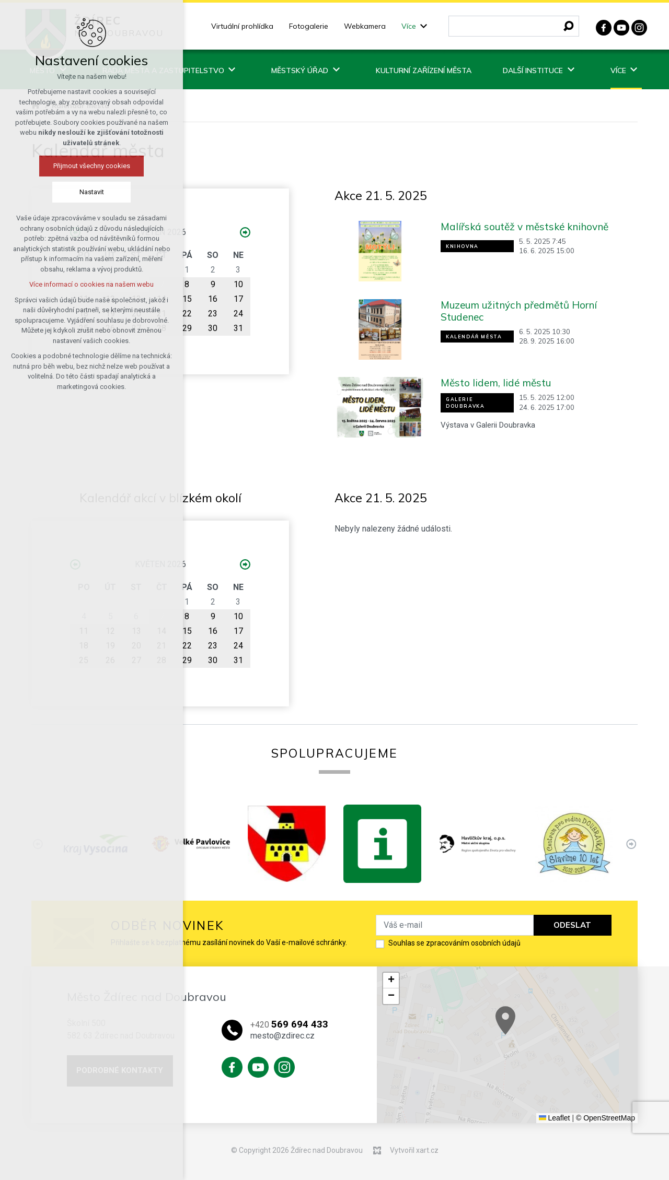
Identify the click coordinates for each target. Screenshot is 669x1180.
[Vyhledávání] (568, 26)
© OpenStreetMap (605, 1118)
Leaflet (554, 1118)
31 (238, 328)
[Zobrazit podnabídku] (424, 26)
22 (187, 313)
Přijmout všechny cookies (74, 166)
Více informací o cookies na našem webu (73, 284)
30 (212, 328)
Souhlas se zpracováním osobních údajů (454, 943)
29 (187, 328)
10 (238, 284)
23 (212, 313)
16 (212, 299)
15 (187, 299)
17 (238, 299)
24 (238, 313)
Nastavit (74, 192)
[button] (531, 1028)
